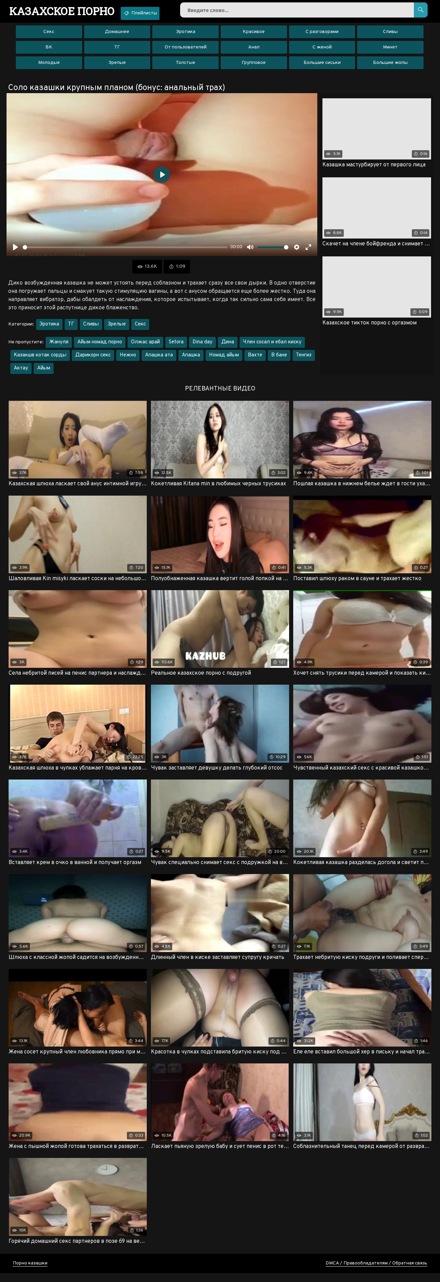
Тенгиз (303, 359)
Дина (227, 346)
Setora (176, 346)
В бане (279, 359)
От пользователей (186, 51)
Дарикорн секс (93, 359)
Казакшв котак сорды (40, 359)
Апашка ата (159, 359)
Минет (390, 51)
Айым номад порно (99, 346)
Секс (48, 36)
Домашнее (117, 36)
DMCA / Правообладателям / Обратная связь (376, 1272)
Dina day (202, 346)
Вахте (255, 359)
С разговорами (322, 36)
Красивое (254, 36)
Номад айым (224, 359)
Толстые (185, 67)
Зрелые (117, 67)
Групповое (254, 67)
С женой (322, 51)
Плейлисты (157, 13)
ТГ (117, 51)
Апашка (191, 359)
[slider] (125, 251)
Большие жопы (390, 67)
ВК (48, 51)
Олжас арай (145, 346)
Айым (43, 372)
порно (67, 12)
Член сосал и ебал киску (272, 346)
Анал (254, 51)
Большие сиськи (322, 67)
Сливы (390, 36)
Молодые (49, 67)
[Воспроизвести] (15, 251)
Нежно (128, 359)
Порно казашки (30, 1272)
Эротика (185, 36)
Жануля (58, 346)
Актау (21, 372)
